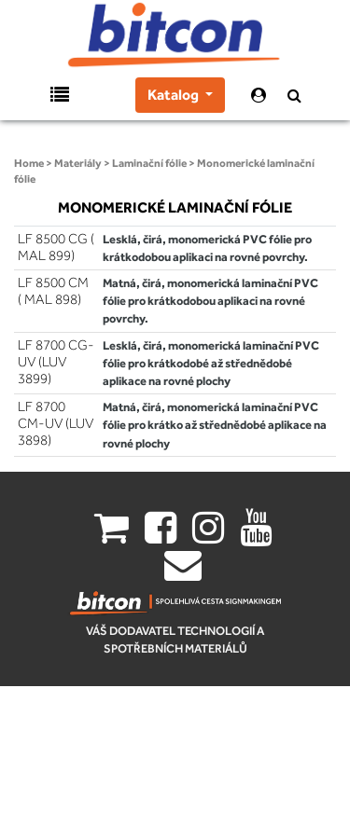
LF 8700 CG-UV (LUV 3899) (56, 361)
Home (29, 163)
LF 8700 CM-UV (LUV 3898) (55, 423)
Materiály (78, 163)
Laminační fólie (149, 163)
